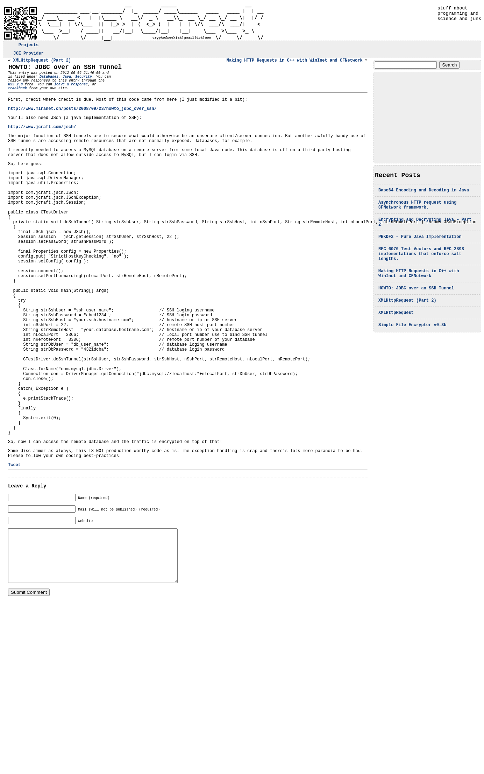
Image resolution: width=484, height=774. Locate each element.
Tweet (14, 544)
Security (83, 81)
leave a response (62, 91)
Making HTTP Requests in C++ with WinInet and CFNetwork (418, 288)
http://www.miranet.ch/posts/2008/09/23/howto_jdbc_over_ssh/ (82, 119)
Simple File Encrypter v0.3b (412, 344)
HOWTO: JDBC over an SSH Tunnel (416, 304)
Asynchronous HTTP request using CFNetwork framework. (417, 211)
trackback (99, 91)
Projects (29, 46)
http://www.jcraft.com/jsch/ (42, 139)
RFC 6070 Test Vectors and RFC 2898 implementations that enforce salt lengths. (421, 265)
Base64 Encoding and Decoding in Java (423, 194)
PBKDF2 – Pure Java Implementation (420, 246)
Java (67, 81)
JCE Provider (28, 55)
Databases (49, 81)
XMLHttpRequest (396, 330)
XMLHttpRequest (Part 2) (407, 317)
